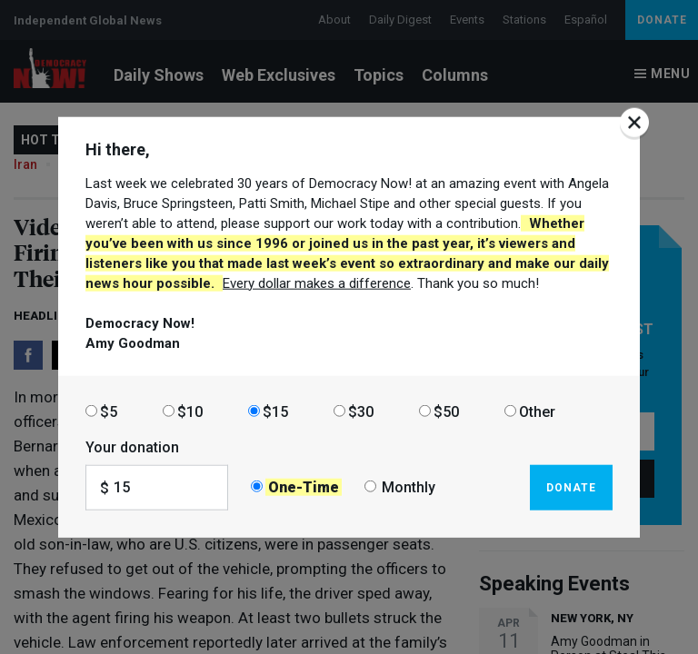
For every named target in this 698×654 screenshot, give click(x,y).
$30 (361, 411)
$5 (108, 411)
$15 (275, 411)
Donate (571, 487)
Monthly (408, 487)
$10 (190, 411)
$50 (446, 411)
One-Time (303, 487)
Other (537, 411)
